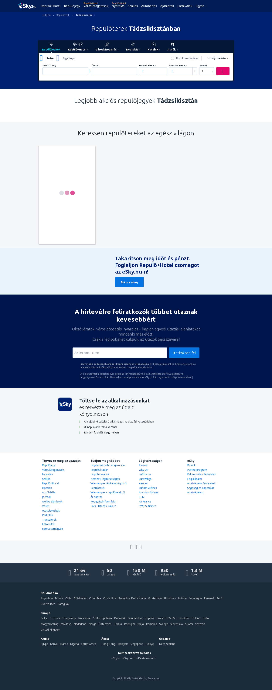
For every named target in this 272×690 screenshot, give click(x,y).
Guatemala (155, 598)
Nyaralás (118, 6)
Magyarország (49, 624)
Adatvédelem (195, 492)
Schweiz (200, 624)
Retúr (50, 58)
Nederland (80, 624)
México (182, 598)
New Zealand (167, 644)
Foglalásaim (194, 479)
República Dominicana (132, 598)
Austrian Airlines (148, 492)
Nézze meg (129, 282)
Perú (219, 598)
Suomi (189, 624)
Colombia (95, 598)
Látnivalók (184, 6)
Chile (68, 598)
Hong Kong (108, 644)
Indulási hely (49, 65)
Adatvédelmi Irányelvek (201, 483)
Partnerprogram (197, 469)
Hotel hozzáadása (187, 58)
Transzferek (49, 519)
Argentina (47, 598)
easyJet (143, 483)
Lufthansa (145, 474)
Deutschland (135, 618)
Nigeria (74, 644)
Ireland (196, 618)
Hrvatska (183, 618)
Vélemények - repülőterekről (107, 492)
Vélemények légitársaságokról (108, 483)
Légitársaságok (99, 474)
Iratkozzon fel (184, 352)
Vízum (45, 506)
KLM (141, 497)
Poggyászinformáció (103, 501)
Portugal (129, 624)
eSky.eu (116, 658)
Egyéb (200, 6)
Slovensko (176, 624)
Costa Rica (109, 598)
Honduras (170, 598)
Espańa (150, 618)
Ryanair (143, 465)
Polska (118, 624)
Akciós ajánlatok (52, 501)
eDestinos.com (146, 658)
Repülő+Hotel (51, 6)
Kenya (54, 644)
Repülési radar (99, 469)
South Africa (88, 644)
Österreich (105, 624)
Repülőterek (97, 488)
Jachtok (46, 497)
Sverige (163, 624)
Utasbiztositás (51, 510)
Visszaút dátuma (178, 65)
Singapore (137, 644)
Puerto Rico (48, 604)
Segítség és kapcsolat (200, 488)
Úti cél (95, 65)
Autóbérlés (149, 6)
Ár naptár (96, 497)
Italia (205, 618)
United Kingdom (50, 629)
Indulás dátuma (147, 65)
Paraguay (63, 604)
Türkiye (149, 644)
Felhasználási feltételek (201, 474)
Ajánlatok (167, 6)
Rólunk (191, 465)
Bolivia (59, 598)
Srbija (140, 624)
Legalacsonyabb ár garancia (107, 465)
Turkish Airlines (148, 488)
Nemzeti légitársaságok (105, 479)
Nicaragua (195, 598)
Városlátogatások (95, 6)
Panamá (209, 598)
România (151, 624)
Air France (145, 501)
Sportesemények (52, 528)
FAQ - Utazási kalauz (103, 506)
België (44, 618)
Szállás (133, 6)
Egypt (44, 644)
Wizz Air (143, 469)
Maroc (64, 644)
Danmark (119, 618)
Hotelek (47, 488)
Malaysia (122, 644)
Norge (92, 624)
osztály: (212, 58)
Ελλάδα (171, 618)
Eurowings (145, 479)
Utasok (203, 65)
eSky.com (128, 658)
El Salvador (80, 598)
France (161, 618)
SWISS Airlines (147, 506)
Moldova (66, 624)
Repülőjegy (72, 6)
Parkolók (47, 515)
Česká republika (102, 618)
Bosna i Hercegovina (63, 618)
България (84, 618)
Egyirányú (69, 58)
